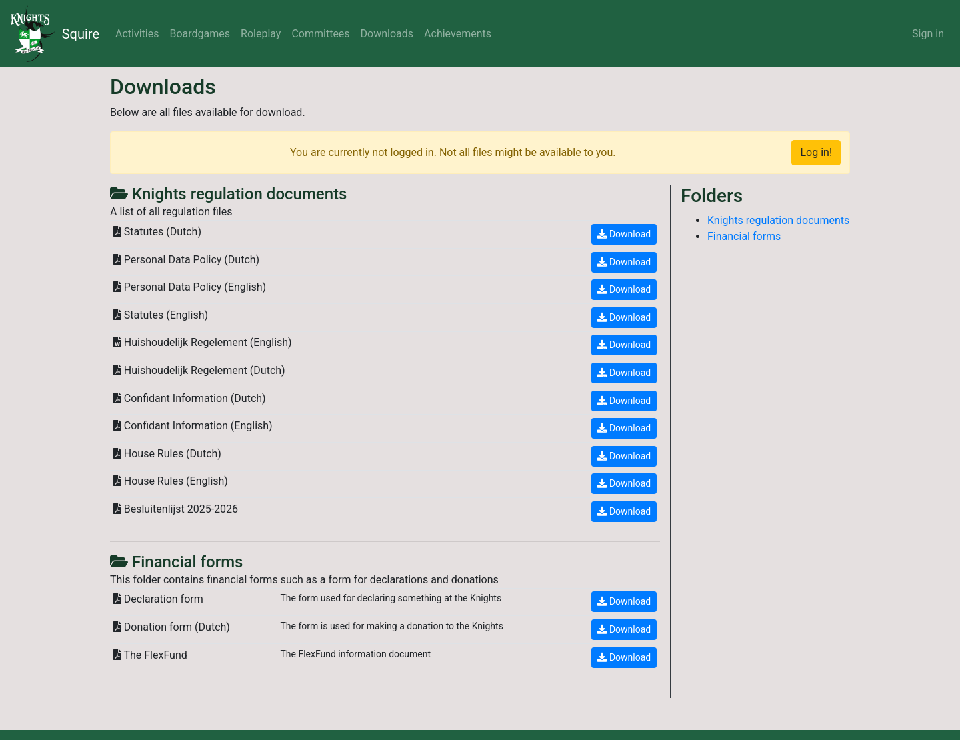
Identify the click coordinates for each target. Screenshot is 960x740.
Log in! (816, 152)
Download (624, 234)
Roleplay (261, 33)
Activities (137, 33)
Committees (320, 33)
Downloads (387, 33)
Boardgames (199, 33)
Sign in (928, 33)
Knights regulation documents (778, 220)
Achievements (457, 33)
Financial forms (744, 236)
